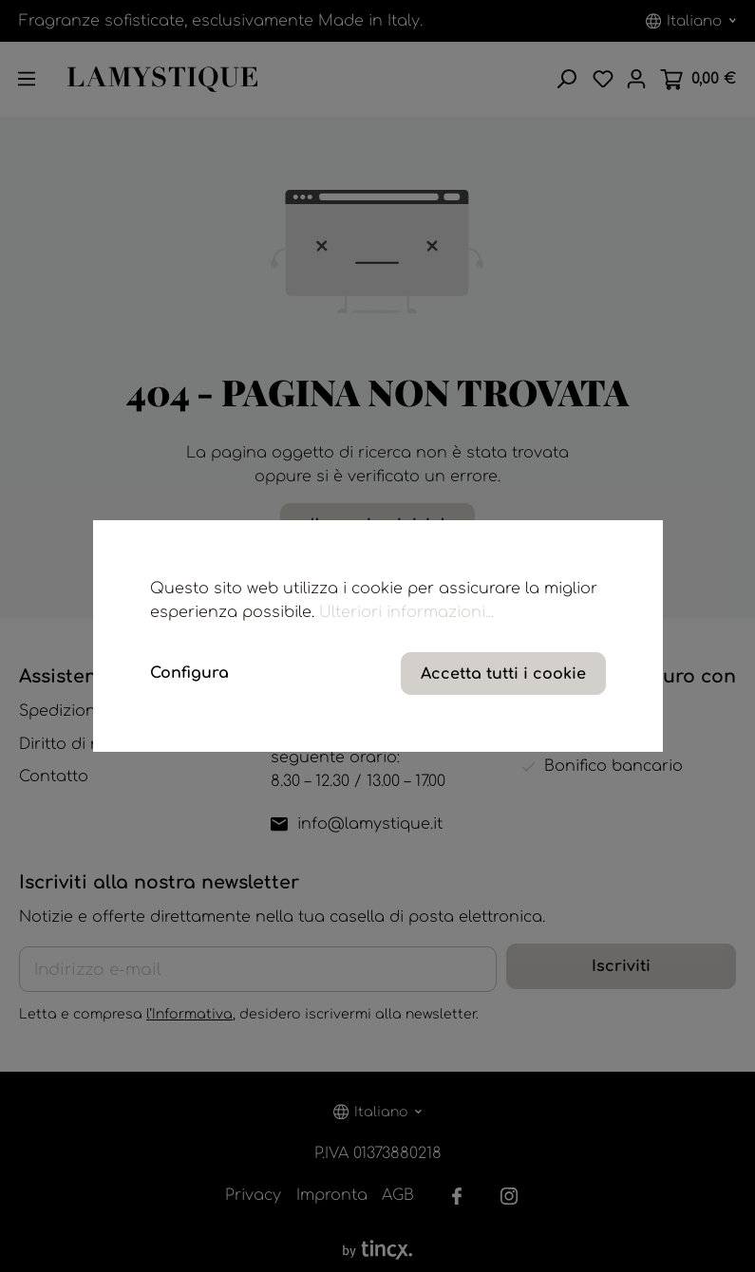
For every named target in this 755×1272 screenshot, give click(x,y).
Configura (189, 673)
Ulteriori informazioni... (406, 612)
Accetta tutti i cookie (503, 674)
